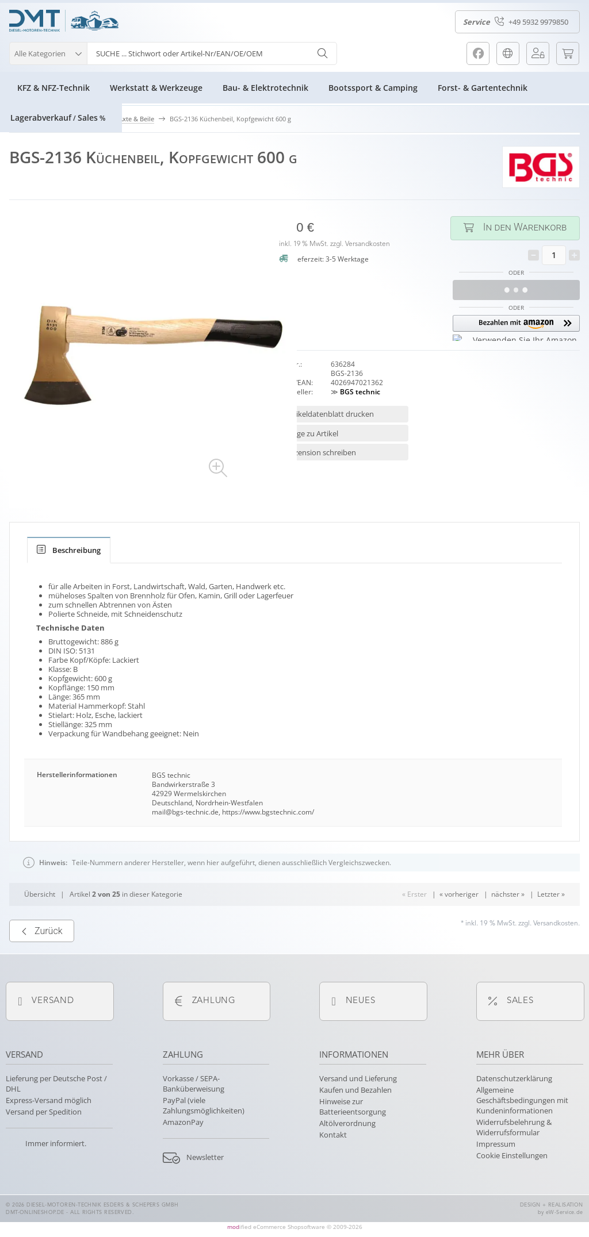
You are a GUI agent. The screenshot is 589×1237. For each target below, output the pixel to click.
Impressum (495, 1144)
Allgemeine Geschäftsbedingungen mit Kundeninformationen (522, 1100)
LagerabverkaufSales (57, 117)
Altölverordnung (347, 1123)
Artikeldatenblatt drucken (330, 414)
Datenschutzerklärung (514, 1078)
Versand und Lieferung (358, 1078)
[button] (48, 52)
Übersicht (39, 930)
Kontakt (333, 1135)
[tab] (68, 550)
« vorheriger (459, 930)
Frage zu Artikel (312, 433)
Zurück (41, 967)
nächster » (508, 930)
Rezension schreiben (321, 452)
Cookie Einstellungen (512, 1155)
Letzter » (551, 930)
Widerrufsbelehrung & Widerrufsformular (514, 1127)
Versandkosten (367, 244)
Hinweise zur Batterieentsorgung (352, 1106)
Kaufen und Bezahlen (355, 1090)
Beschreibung (69, 550)
